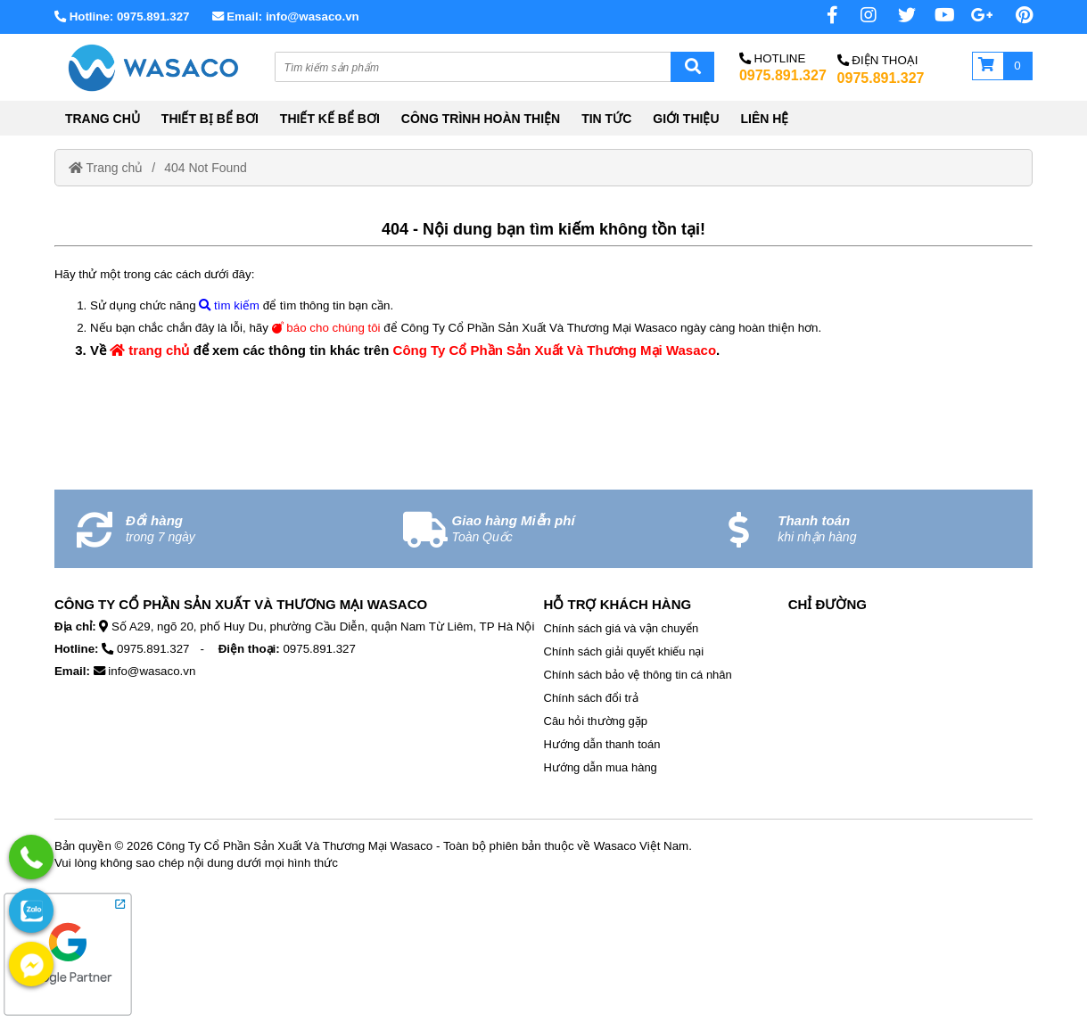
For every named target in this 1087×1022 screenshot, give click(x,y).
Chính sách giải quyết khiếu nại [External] (624, 651)
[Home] (152, 67)
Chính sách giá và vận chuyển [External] (621, 628)
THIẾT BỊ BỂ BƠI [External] (210, 118)
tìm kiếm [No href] (229, 305)
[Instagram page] (859, 15)
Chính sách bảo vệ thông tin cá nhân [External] (638, 674)
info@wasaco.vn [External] (151, 671)
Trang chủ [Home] (106, 168)
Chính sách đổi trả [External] (591, 698)
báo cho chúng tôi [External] (326, 327)
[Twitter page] (898, 15)
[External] (68, 1015)
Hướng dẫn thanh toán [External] (602, 744)
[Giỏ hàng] (1002, 66)
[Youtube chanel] (937, 15)
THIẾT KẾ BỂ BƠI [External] (330, 118)
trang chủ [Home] (149, 350)
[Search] (692, 67)
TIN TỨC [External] (606, 118)
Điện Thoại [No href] (877, 60)
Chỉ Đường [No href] (827, 604)
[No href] (975, 15)
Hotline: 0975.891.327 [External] (122, 16)
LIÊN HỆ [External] (765, 118)
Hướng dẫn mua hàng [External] (600, 767)
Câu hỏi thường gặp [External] (596, 721)
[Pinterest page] (1015, 15)
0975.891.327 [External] (783, 75)
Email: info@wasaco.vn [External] (285, 16)
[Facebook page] (820, 15)
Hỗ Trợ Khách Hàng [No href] (618, 604)
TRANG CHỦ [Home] (102, 118)
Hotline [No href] (772, 58)
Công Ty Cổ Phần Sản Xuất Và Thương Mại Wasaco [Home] (555, 350)
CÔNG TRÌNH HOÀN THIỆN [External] (480, 118)
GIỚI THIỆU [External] (686, 118)
